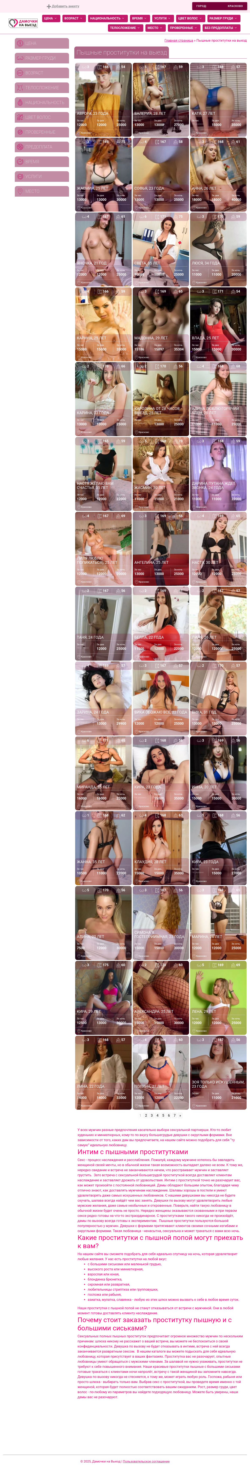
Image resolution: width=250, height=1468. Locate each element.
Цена (51, 18)
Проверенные (184, 28)
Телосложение (125, 28)
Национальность (108, 18)
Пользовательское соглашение (146, 1461)
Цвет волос (190, 18)
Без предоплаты (221, 28)
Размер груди (224, 18)
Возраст (74, 18)
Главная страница (178, 40)
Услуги (163, 18)
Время (140, 18)
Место (156, 28)
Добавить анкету (63, 6)
